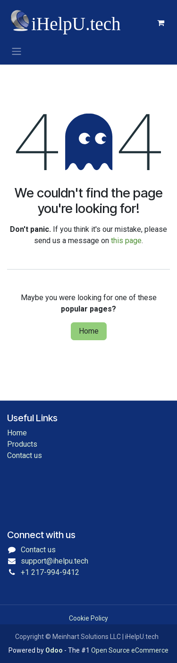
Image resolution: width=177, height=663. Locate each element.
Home (89, 331)
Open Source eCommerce (130, 650)
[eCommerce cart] (160, 22)
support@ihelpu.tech (54, 561)
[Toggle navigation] (16, 51)
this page (126, 240)
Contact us (24, 455)
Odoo (54, 650)
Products (22, 444)
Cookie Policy (88, 618)
